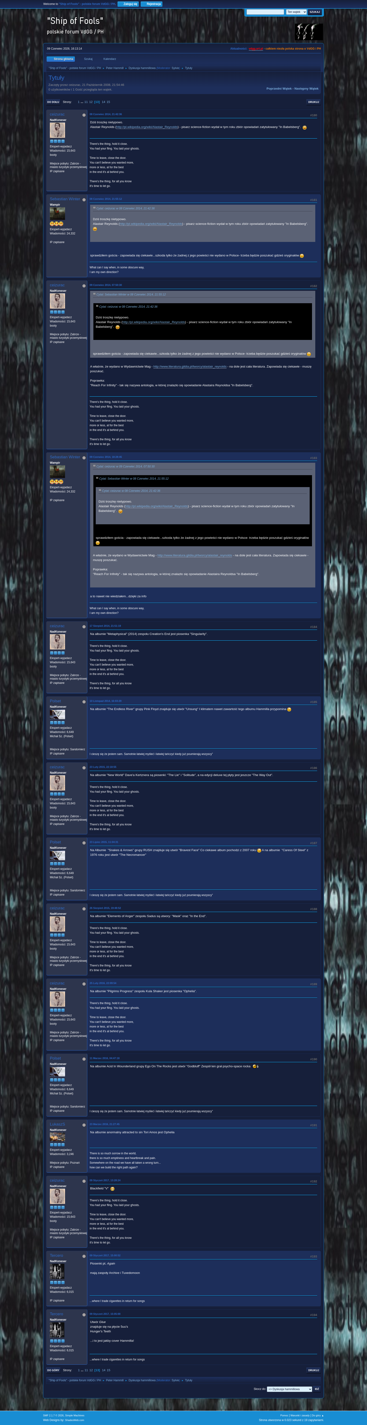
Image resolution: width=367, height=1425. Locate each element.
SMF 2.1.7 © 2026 (53, 1415)
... (82, 102)
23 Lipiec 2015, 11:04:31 (104, 842)
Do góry (53, 1370)
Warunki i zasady (300, 1415)
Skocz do (259, 1389)
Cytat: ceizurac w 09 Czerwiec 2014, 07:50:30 (125, 466)
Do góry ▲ (318, 1415)
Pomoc (284, 1415)
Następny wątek (306, 88)
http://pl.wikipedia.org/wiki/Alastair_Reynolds (147, 127)
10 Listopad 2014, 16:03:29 (105, 701)
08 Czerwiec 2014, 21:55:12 (106, 198)
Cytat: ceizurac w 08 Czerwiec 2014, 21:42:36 (125, 208)
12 (91, 102)
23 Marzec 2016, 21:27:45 (105, 1124)
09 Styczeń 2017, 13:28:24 (105, 1180)
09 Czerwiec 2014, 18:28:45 (106, 457)
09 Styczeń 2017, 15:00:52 (105, 1255)
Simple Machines (74, 1415)
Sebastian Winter (65, 199)
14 (103, 102)
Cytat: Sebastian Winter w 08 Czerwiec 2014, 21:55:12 (131, 294)
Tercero (56, 1255)
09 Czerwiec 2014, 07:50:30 (106, 285)
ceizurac (57, 114)
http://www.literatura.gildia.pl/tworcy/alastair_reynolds (190, 366)
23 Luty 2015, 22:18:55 (103, 766)
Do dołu (53, 102)
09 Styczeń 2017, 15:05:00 (105, 1313)
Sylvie (175, 68)
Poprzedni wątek (279, 88)
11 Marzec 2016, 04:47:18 (105, 1058)
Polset (55, 701)
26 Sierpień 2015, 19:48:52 (105, 908)
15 (108, 102)
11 (86, 102)
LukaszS (57, 1124)
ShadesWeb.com (74, 1420)
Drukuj (313, 102)
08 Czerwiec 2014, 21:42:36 (106, 114)
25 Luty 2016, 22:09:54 (103, 983)
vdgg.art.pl (256, 48)
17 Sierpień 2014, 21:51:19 (105, 625)
